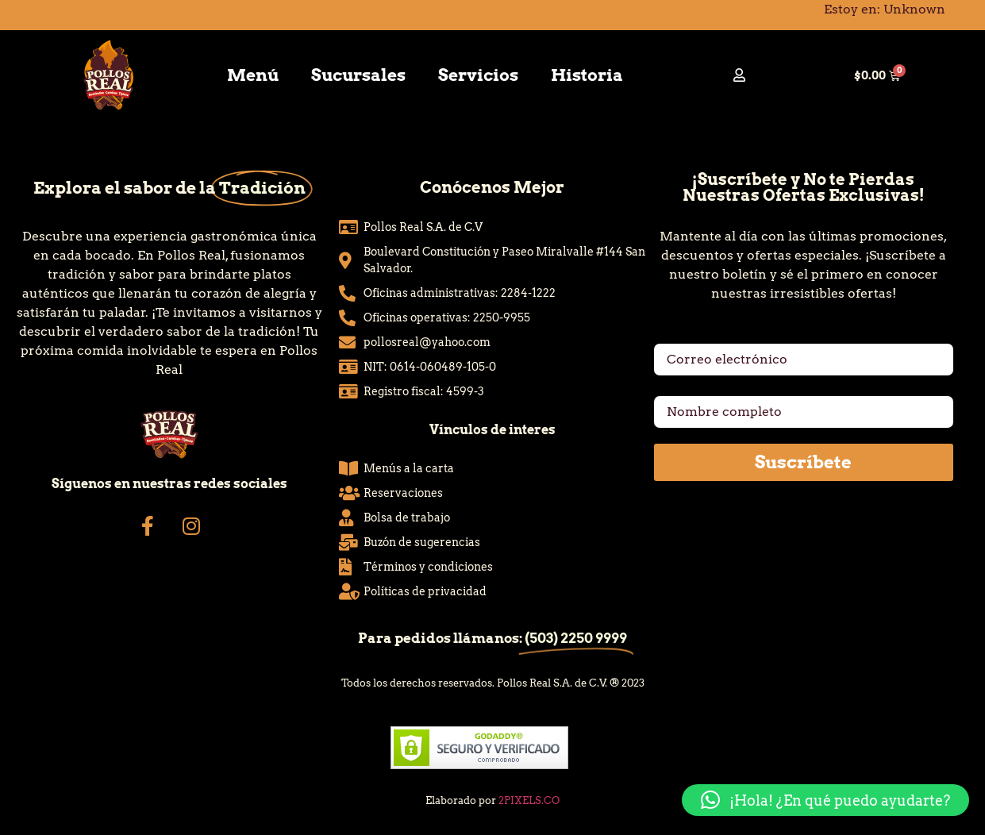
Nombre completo (711, 389)
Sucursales (358, 75)
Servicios (478, 75)
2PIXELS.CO (529, 800)
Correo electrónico (714, 337)
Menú (253, 75)
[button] (825, 800)
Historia (587, 75)
